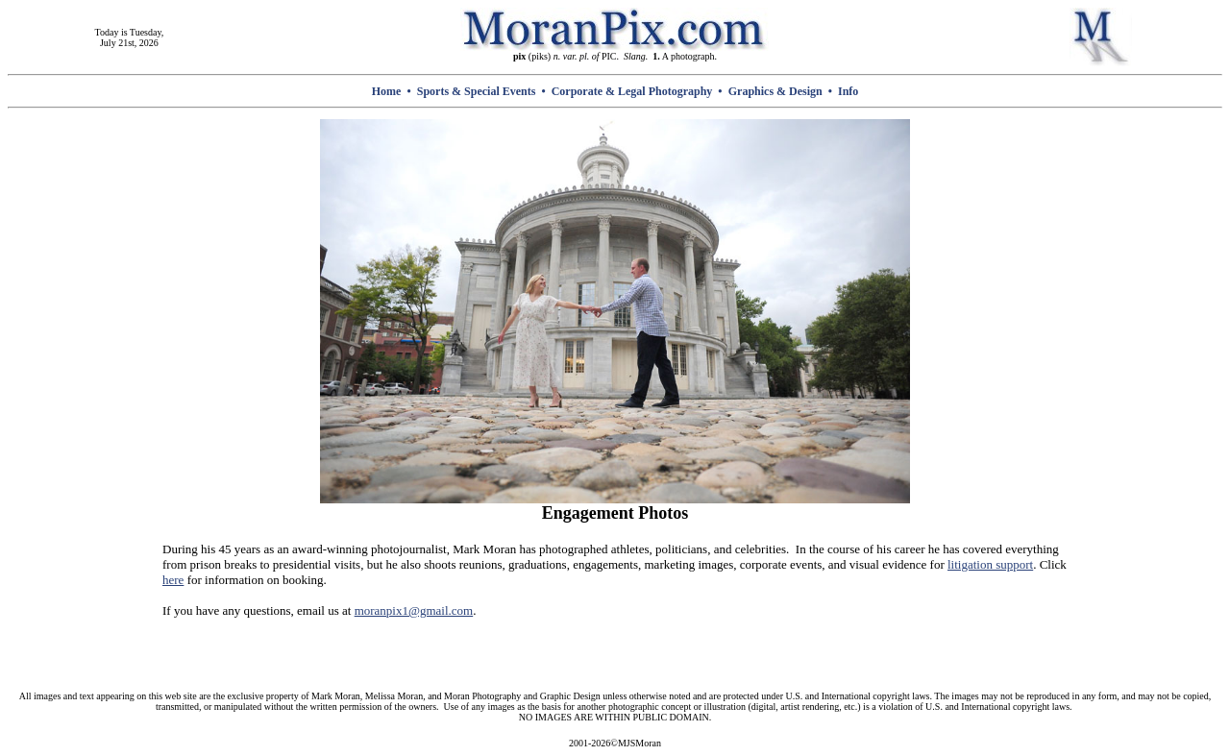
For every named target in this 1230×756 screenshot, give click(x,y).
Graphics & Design (775, 91)
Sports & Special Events (476, 91)
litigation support (990, 564)
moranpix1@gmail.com (414, 610)
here (173, 580)
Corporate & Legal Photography (632, 91)
